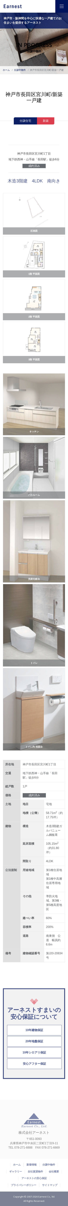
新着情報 (31, 1164)
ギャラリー (15, 1171)
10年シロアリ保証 (34, 1056)
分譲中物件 (20, 70)
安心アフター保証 (34, 1067)
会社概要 (54, 1171)
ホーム (6, 70)
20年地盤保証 (34, 1045)
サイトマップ (49, 1185)
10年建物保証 (34, 1033)
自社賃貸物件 (35, 1171)
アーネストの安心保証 (34, 1178)
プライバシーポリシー (23, 1185)
